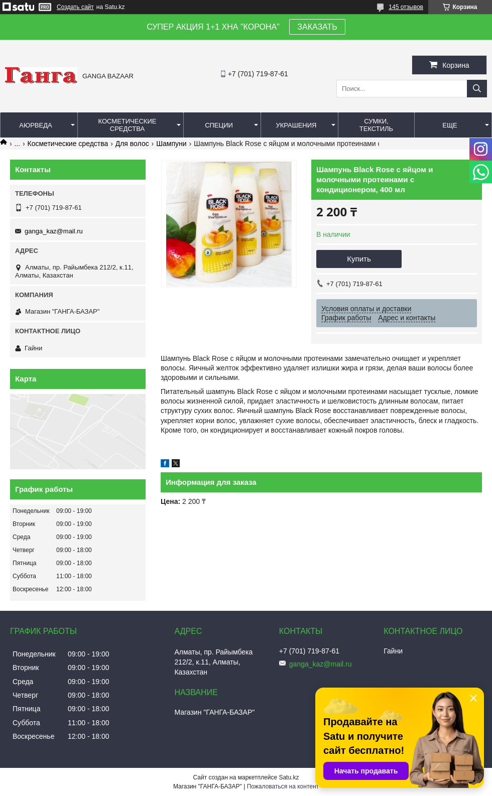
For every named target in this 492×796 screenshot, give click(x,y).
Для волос (132, 144)
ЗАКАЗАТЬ (317, 27)
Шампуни (171, 144)
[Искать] (477, 88)
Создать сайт (75, 7)
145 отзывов (406, 7)
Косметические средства (127, 124)
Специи (219, 125)
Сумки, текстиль (376, 124)
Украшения (296, 125)
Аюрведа (35, 125)
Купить (359, 258)
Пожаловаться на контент (283, 786)
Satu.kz (289, 777)
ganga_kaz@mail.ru (54, 231)
